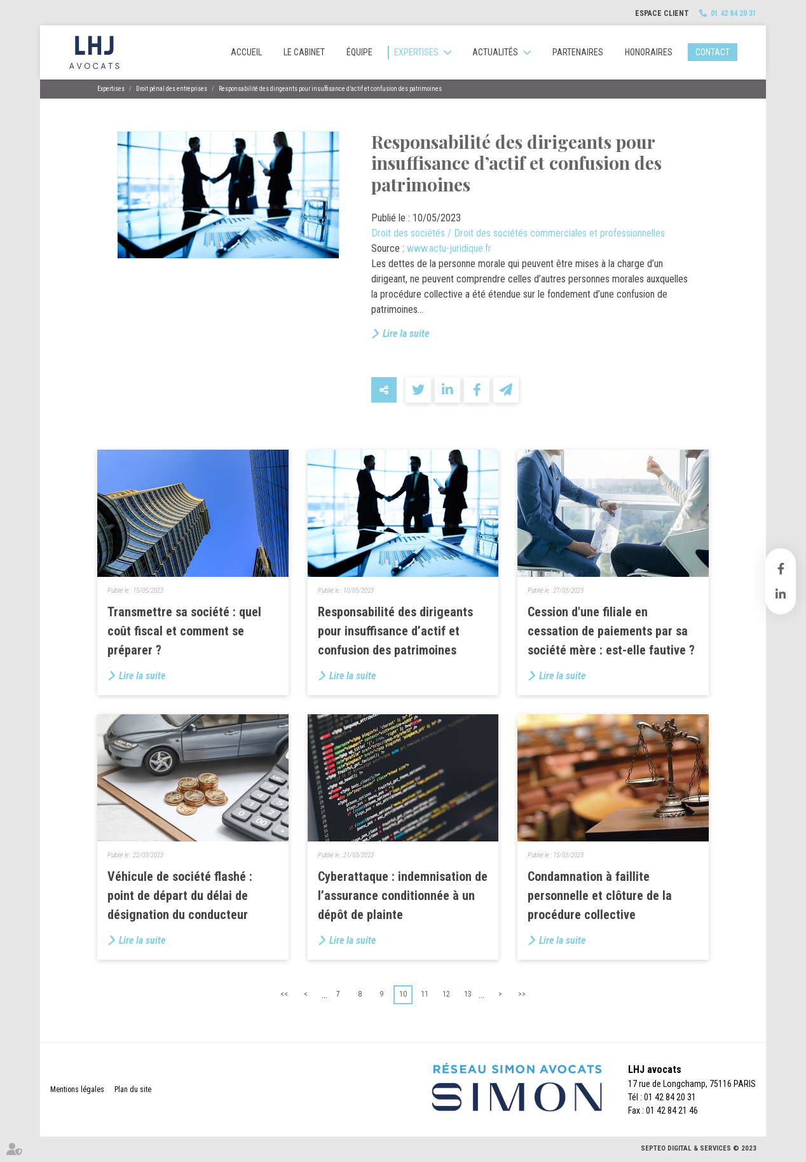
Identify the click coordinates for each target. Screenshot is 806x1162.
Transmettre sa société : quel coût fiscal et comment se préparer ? (184, 631)
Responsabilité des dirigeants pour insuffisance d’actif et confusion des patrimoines (330, 88)
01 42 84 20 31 (733, 13)
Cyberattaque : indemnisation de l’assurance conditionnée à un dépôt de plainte (403, 895)
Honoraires (649, 52)
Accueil (246, 52)
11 (424, 994)
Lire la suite (406, 334)
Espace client (662, 13)
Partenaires (577, 52)
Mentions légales (77, 1089)
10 (403, 994)
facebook (780, 568)
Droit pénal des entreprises (171, 88)
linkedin (780, 594)
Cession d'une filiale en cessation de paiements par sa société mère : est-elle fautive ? (611, 631)
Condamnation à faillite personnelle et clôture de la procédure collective (600, 895)
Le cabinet (304, 52)
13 (468, 994)
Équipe (359, 52)
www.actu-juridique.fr (449, 248)
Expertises (416, 52)
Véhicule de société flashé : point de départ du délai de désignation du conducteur (179, 895)
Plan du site (132, 1089)
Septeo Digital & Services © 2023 (698, 1148)
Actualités (495, 52)
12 (446, 994)
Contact (712, 52)
